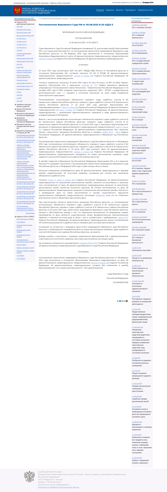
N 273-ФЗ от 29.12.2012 (139, 50)
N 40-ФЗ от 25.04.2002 (139, 43)
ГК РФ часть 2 (22, 41)
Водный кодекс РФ (24, 32)
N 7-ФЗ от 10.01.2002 (138, 107)
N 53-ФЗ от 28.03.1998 (139, 227)
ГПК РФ (19, 50)
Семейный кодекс (23, 89)
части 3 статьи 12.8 (70, 107)
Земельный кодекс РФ (25, 61)
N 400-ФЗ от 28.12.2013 (139, 25)
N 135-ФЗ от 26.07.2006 (139, 135)
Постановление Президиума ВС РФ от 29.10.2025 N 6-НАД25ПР (25, 208)
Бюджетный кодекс (24, 29)
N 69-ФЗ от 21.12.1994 (138, 33)
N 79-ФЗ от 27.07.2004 (139, 58)
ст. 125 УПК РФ (137, 396)
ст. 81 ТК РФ (136, 296)
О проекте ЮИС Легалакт (38, 3)
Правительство (145, 10)
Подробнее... (30, 213)
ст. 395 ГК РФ (136, 266)
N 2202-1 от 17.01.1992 (138, 181)
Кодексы (110, 10)
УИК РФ (19, 95)
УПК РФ (19, 101)
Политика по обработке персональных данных (58, 487)
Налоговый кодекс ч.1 (24, 83)
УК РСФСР (20, 255)
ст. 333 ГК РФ (136, 248)
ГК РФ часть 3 (22, 44)
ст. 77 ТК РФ (136, 371)
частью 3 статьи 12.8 (47, 59)
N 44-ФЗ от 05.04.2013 (139, 209)
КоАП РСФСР (21, 245)
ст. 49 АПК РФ (136, 435)
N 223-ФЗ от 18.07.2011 (139, 166)
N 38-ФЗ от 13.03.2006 (139, 99)
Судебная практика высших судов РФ (54, 18)
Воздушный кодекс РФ (25, 35)
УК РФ (19, 98)
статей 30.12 (107, 132)
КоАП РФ (20, 67)
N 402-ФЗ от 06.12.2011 (139, 125)
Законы (119, 10)
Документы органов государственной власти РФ (26, 126)
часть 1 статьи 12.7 (67, 110)
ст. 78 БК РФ (136, 309)
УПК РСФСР (21, 258)
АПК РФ (19, 26)
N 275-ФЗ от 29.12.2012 (139, 68)
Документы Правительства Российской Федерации (25, 120)
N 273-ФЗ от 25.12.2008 (139, 89)
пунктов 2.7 (87, 85)
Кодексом (100, 195)
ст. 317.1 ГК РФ (136, 255)
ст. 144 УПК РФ (137, 383)
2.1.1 (95, 85)
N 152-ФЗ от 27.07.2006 (139, 199)
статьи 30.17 (123, 218)
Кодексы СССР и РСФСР (25, 216)
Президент (130, 10)
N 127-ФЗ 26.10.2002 (138, 189)
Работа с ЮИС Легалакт (60, 3)
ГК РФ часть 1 (21, 38)
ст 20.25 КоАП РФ (138, 281)
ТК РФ (19, 92)
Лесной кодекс (22, 80)
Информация (19, 3)
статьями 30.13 (85, 243)
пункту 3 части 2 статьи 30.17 (62, 180)
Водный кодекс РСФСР (25, 219)
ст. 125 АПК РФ (137, 458)
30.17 (96, 243)
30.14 (118, 132)
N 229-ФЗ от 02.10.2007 (139, 217)
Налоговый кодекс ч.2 (25, 86)
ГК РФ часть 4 (22, 47)
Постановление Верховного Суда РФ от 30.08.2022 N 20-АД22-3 (92, 18)
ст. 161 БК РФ (136, 358)
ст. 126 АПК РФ (137, 422)
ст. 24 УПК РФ (136, 406)
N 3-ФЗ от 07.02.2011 (138, 117)
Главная (100, 10)
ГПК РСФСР (21, 222)
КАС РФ (19, 64)
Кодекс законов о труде (25, 248)
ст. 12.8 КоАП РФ (137, 327)
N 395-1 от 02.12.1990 (138, 235)
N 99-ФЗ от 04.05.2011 (139, 145)
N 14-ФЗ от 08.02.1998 (139, 158)
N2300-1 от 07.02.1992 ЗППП (141, 79)
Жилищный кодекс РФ (25, 58)
